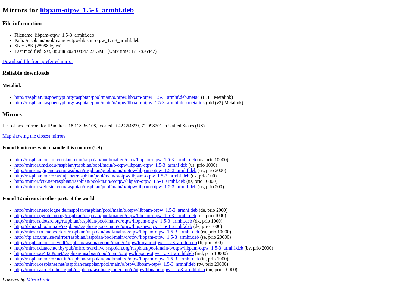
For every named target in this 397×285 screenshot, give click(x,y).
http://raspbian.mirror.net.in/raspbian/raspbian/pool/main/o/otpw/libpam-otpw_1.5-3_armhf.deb (106, 258)
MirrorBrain (38, 279)
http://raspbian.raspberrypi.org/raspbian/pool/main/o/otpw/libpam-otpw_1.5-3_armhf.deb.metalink (109, 102)
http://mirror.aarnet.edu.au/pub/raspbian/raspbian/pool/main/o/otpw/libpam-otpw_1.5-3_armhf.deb (109, 269)
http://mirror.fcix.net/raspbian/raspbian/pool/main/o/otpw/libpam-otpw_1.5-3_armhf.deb (99, 181)
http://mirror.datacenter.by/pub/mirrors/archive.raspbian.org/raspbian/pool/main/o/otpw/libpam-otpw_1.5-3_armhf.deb (128, 247)
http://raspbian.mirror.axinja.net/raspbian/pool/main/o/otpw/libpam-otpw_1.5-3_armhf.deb (101, 175)
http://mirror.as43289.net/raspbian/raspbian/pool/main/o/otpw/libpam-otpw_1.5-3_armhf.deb (104, 253)
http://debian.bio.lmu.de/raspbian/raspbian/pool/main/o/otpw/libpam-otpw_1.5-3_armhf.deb (103, 226)
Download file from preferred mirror (37, 61)
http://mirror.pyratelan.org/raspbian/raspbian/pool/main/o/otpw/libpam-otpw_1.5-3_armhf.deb (105, 215)
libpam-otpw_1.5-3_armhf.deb (87, 10)
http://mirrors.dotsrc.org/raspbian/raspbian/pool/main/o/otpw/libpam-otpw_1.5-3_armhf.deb (103, 220)
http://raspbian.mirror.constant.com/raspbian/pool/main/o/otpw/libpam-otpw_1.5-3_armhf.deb (105, 159)
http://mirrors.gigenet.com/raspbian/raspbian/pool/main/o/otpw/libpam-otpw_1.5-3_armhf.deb (105, 170)
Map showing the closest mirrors (34, 135)
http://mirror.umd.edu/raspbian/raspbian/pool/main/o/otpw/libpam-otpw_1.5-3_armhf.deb (100, 165)
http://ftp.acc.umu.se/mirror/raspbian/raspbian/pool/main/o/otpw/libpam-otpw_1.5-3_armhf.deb (106, 237)
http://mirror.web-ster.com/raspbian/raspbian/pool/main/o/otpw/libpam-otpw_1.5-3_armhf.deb (105, 186)
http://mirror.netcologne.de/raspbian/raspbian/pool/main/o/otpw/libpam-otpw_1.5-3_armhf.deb (106, 210)
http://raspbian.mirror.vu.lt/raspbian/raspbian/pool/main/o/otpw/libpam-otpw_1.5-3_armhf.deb (105, 242)
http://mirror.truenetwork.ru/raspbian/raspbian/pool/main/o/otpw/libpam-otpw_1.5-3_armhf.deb (106, 231)
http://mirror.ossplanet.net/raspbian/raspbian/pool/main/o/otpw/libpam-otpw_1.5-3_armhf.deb (105, 264)
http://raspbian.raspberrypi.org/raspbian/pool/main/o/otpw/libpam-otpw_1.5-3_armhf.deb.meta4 (107, 97)
